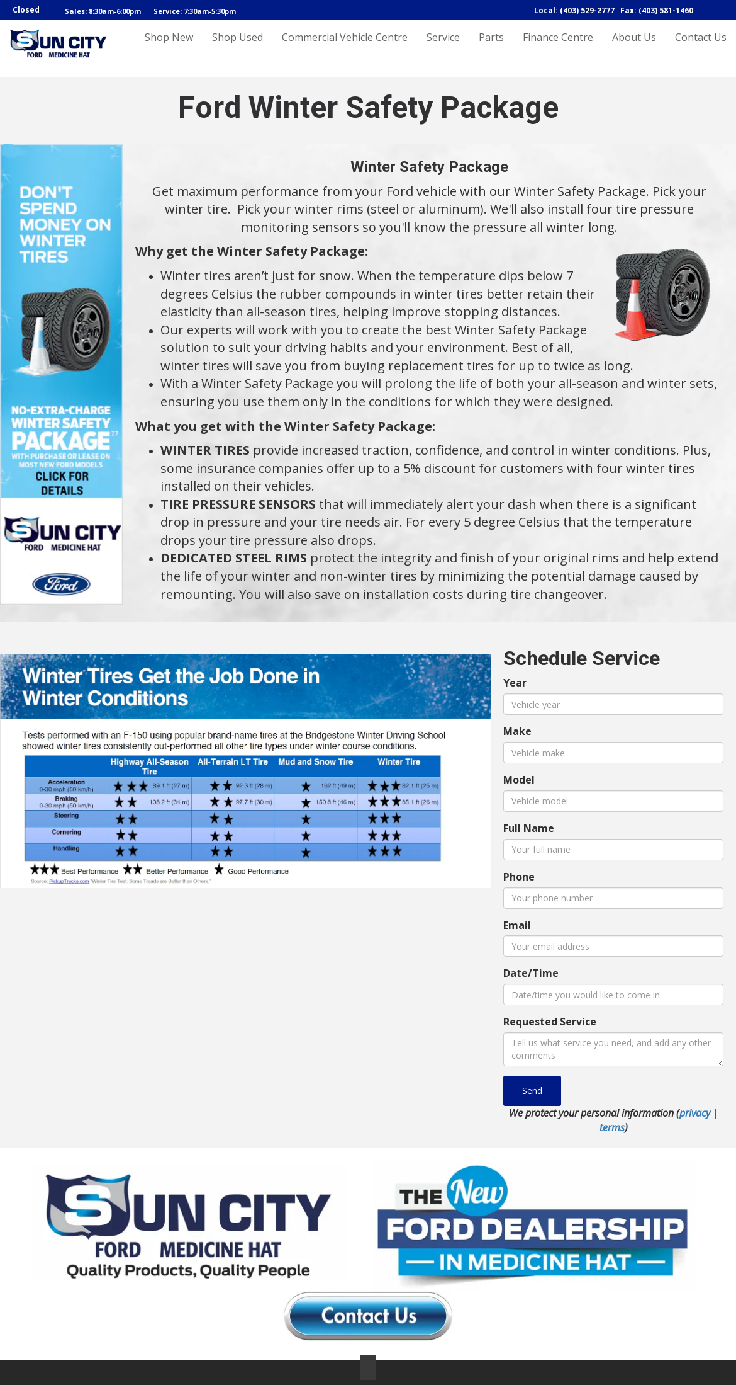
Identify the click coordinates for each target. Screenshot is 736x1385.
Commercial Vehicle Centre (345, 48)
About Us (634, 48)
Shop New (169, 48)
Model (519, 780)
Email (517, 925)
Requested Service (549, 1022)
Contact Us (701, 48)
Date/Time (531, 973)
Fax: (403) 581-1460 (656, 10)
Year (515, 683)
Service (443, 48)
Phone (519, 877)
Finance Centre (558, 48)
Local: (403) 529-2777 (574, 10)
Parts (491, 48)
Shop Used (237, 48)
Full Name (528, 828)
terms (612, 1127)
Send (532, 1091)
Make (517, 731)
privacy (694, 1113)
